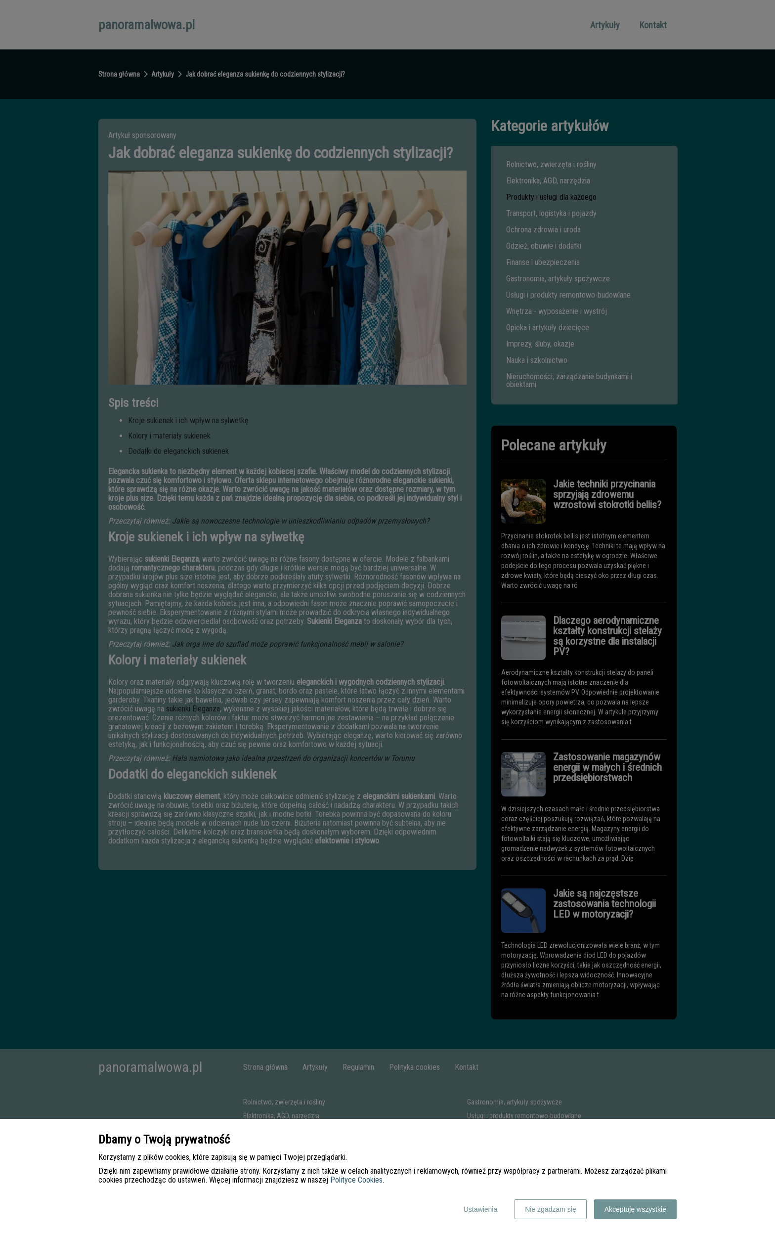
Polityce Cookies (356, 1180)
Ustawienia (480, 1209)
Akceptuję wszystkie (635, 1209)
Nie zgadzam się (550, 1209)
